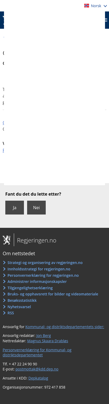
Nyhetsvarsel (19, 306)
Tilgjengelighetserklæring (30, 287)
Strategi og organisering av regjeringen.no (45, 262)
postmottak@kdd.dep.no (36, 369)
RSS (10, 312)
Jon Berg (43, 335)
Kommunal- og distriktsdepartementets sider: (64, 326)
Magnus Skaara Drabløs (47, 340)
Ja (14, 208)
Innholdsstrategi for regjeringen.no (38, 268)
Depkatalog (38, 378)
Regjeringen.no (35, 240)
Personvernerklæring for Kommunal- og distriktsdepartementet (37, 352)
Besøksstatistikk (22, 300)
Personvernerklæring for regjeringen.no (43, 275)
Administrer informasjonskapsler (37, 281)
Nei (36, 208)
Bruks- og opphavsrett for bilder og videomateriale (52, 293)
